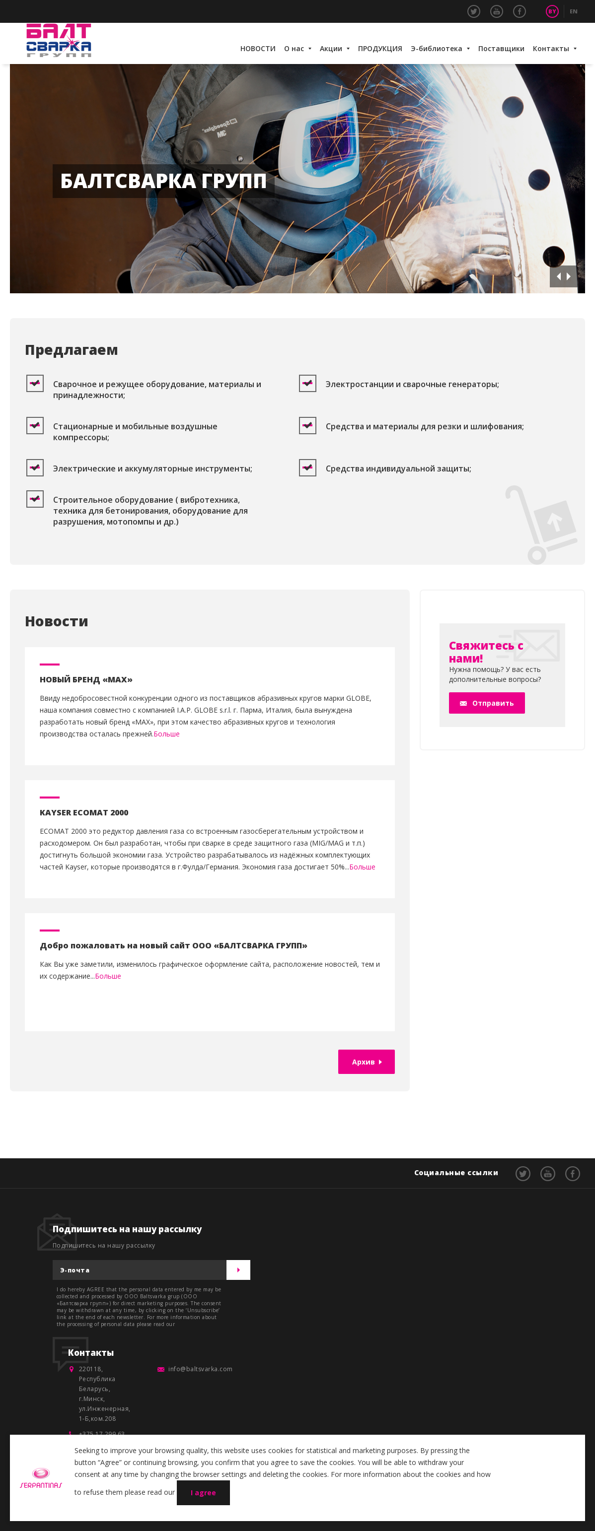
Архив (363, 1061)
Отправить (493, 703)
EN (574, 11)
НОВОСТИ (258, 48)
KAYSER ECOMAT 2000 (84, 812)
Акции (331, 48)
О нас (294, 48)
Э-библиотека (436, 48)
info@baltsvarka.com (200, 1369)
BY (552, 11)
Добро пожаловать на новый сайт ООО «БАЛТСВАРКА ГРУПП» (173, 945)
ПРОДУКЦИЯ (380, 48)
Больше (166, 733)
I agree (203, 1492)
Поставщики (501, 48)
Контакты (551, 48)
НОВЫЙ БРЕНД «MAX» (86, 679)
